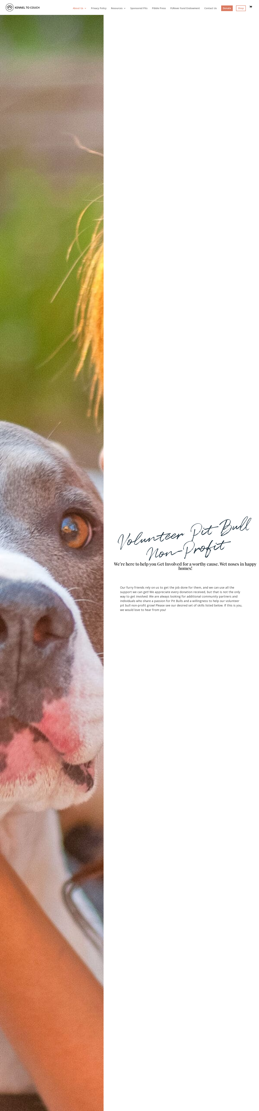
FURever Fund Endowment (185, 8)
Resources (117, 8)
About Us (78, 8)
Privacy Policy (99, 8)
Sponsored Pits (139, 8)
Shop (241, 8)
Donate (227, 8)
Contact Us (210, 8)
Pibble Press (159, 8)
